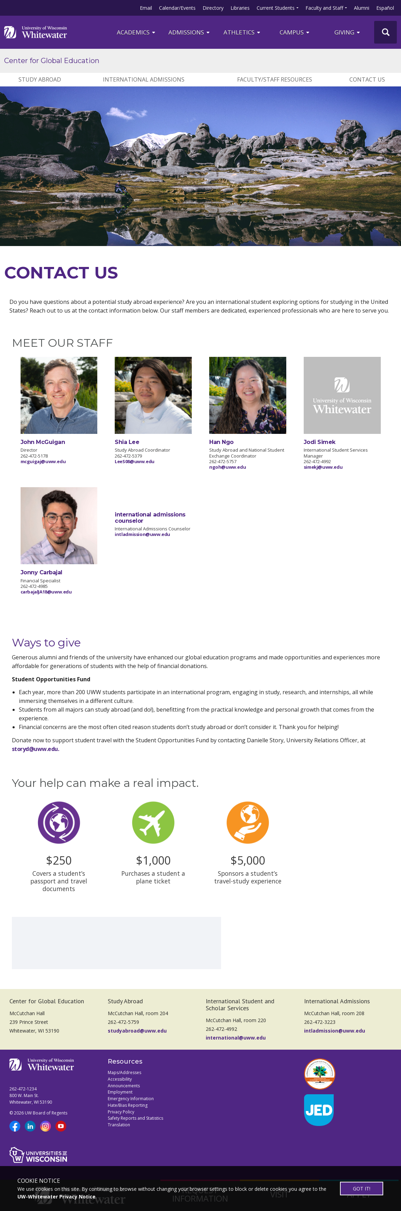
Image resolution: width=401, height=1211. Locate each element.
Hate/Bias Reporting (127, 1105)
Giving (347, 32)
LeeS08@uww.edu (134, 461)
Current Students (276, 8)
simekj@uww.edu (323, 467)
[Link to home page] (35, 32)
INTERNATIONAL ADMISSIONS (143, 79)
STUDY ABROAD (39, 79)
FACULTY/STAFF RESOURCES (274, 79)
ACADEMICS (136, 32)
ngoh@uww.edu (227, 467)
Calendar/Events (177, 8)
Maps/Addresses (124, 1072)
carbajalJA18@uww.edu (46, 592)
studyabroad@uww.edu (137, 1030)
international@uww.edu (236, 1037)
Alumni (361, 8)
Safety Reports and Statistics (135, 1118)
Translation (119, 1125)
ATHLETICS (242, 32)
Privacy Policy (121, 1112)
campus (295, 32)
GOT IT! (361, 1188)
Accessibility (120, 1079)
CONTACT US (367, 79)
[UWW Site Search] (385, 32)
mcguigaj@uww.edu (43, 461)
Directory (213, 8)
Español (385, 8)
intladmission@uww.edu (142, 534)
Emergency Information (131, 1099)
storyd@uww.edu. (35, 749)
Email (146, 8)
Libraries (240, 8)
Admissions (189, 32)
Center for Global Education (51, 60)
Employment (120, 1092)
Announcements (124, 1086)
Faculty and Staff (324, 8)
